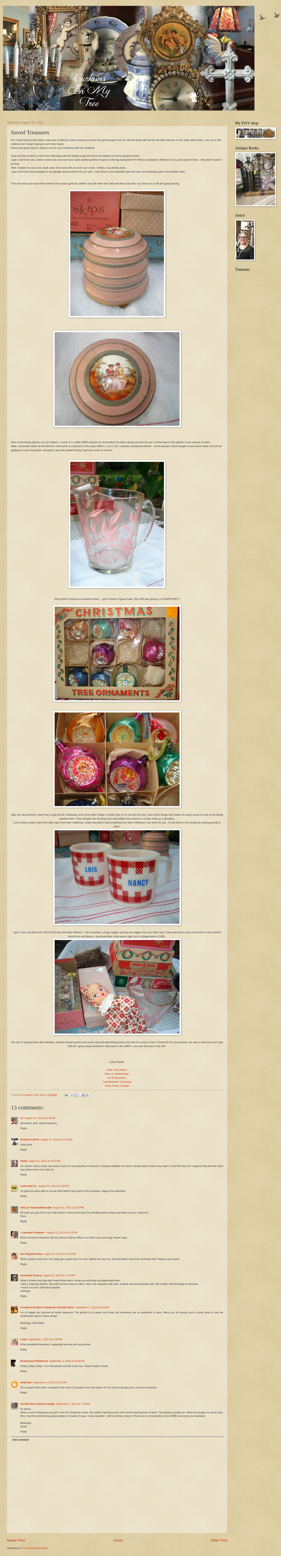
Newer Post (16, 1540)
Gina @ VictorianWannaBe (36, 1207)
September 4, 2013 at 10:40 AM (66, 1361)
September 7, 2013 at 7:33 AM (73, 1403)
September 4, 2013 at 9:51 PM (50, 1382)
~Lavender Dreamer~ (32, 1232)
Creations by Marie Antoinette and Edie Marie (47, 1307)
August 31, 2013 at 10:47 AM (44, 1160)
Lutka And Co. (28, 1185)
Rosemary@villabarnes (34, 1361)
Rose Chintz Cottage (117, 1085)
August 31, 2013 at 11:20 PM (59, 1275)
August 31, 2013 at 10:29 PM (60, 1253)
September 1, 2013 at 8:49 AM (92, 1307)
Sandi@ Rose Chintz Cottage (37, 1403)
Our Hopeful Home (31, 1253)
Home (118, 1540)
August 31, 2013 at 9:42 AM (40, 1118)
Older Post (219, 1540)
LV (21, 1118)
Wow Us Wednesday (117, 1073)
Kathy (23, 1160)
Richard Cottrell (29, 1139)
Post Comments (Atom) (35, 1548)
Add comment (20, 1439)
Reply (23, 1128)
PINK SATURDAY (117, 1069)
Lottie (23, 1339)
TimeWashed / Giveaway (117, 1081)
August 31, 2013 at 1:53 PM (53, 1185)
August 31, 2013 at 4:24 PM (61, 1232)
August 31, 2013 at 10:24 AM (56, 1139)
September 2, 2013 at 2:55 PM (45, 1339)
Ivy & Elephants (117, 1077)
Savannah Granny (31, 1275)
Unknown (26, 1382)
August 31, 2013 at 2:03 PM (68, 1207)
